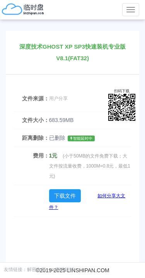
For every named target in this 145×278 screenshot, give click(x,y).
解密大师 (36, 269)
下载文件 (65, 196)
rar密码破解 (61, 269)
